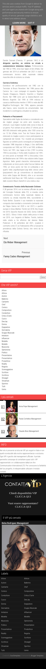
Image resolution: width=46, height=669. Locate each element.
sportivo (5, 384)
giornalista (6, 330)
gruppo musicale (8, 333)
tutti (3, 386)
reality (4, 364)
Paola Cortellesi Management (30, 419)
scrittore (5, 372)
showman (5, 381)
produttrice (6, 361)
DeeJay (4, 321)
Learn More (19, 23)
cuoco (4, 319)
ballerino (5, 299)
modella (5, 341)
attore (4, 290)
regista (5, 367)
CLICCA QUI (23, 496)
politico (4, 352)
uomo (4, 389)
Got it (31, 23)
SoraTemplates (15, 656)
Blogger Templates (37, 656)
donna (4, 324)
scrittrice (5, 375)
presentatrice (7, 358)
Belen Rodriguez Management (15, 523)
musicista (5, 347)
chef (3, 304)
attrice (4, 293)
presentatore (7, 355)
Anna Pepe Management (28, 406)
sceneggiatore (7, 369)
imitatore (5, 335)
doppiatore (6, 327)
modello (5, 344)
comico (4, 307)
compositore (6, 310)
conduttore (6, 313)
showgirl (5, 378)
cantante (5, 302)
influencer (5, 338)
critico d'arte (7, 316)
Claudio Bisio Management (29, 431)
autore (4, 296)
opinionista (6, 350)
